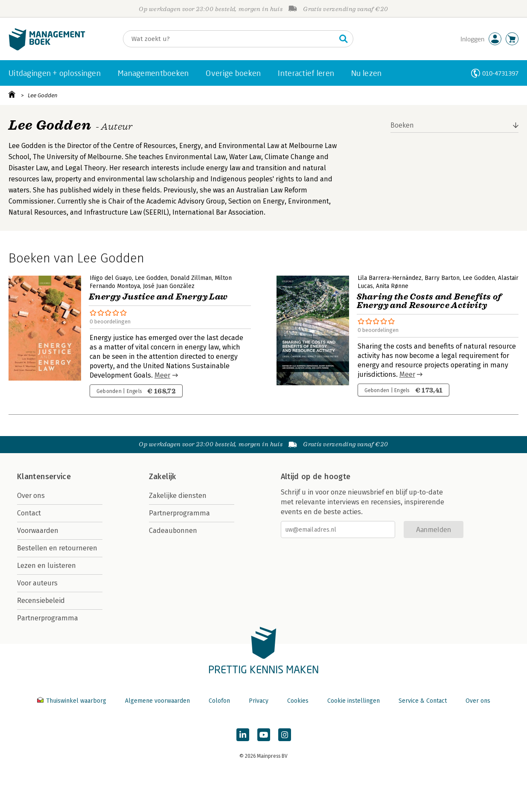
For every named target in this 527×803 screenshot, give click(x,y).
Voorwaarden (37, 531)
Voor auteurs (37, 583)
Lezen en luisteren (46, 566)
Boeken (402, 125)
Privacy (258, 700)
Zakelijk (162, 476)
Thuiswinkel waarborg (72, 700)
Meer (162, 375)
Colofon (219, 700)
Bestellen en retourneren (57, 548)
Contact (29, 513)
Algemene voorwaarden (157, 700)
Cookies (298, 700)
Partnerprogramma (47, 618)
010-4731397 (500, 73)
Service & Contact (423, 700)
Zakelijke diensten (178, 496)
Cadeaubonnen (173, 531)
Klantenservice (44, 476)
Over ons (31, 496)
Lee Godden (43, 95)
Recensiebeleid (41, 600)
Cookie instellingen (353, 700)
